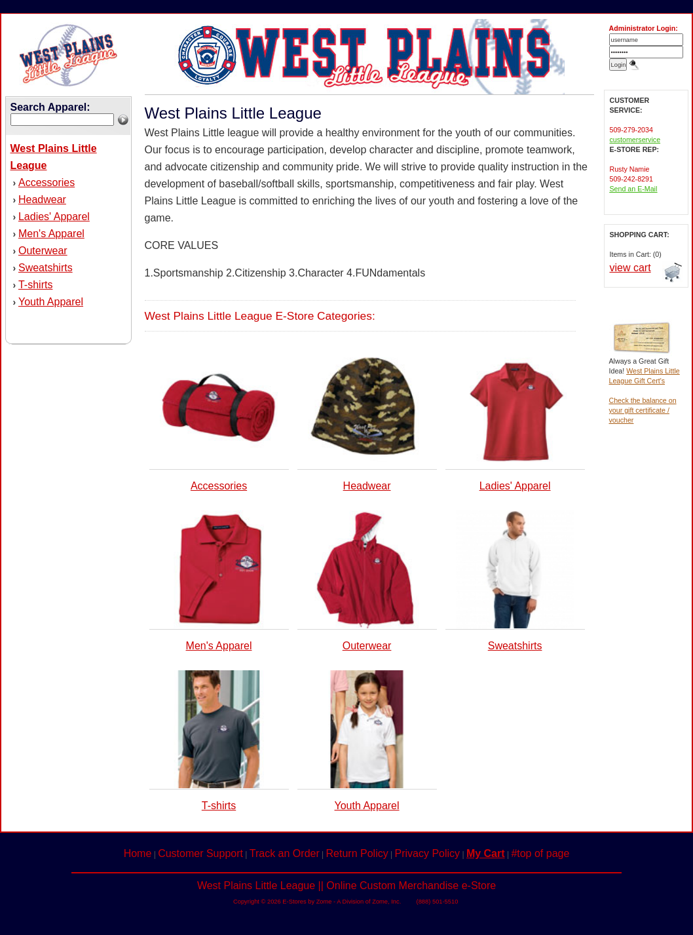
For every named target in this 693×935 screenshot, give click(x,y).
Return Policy (357, 853)
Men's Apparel (51, 233)
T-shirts (35, 284)
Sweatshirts (45, 267)
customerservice (635, 139)
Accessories (46, 182)
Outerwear (42, 250)
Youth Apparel (50, 301)
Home (138, 853)
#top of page (540, 853)
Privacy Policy (427, 853)
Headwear (42, 199)
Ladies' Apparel (54, 216)
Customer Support (200, 853)
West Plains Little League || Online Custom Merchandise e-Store (346, 885)
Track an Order (285, 853)
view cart (630, 267)
